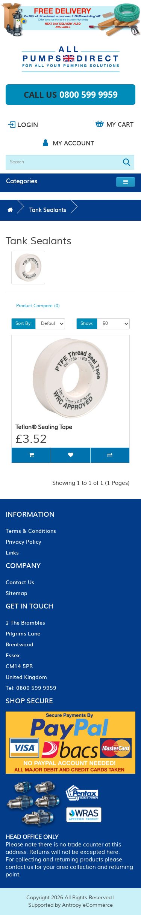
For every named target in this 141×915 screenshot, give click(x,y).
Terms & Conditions (31, 530)
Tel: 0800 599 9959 (31, 687)
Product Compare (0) (38, 306)
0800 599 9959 (88, 94)
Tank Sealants (47, 210)
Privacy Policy (23, 541)
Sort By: (23, 323)
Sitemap (16, 593)
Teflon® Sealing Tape (43, 427)
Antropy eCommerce (87, 905)
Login (27, 124)
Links (12, 552)
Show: (86, 323)
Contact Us (20, 582)
